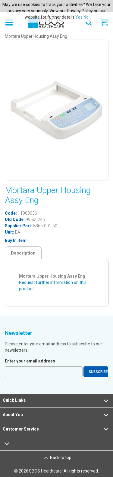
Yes (79, 17)
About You (56, 415)
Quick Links (56, 400)
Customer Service (56, 429)
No (86, 17)
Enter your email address (30, 361)
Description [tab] (23, 253)
